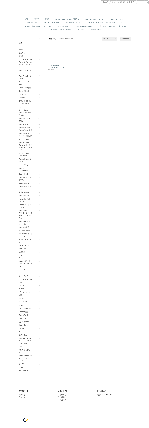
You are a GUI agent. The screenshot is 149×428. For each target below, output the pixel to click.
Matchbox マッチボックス (25, 241)
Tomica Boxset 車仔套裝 (25, 160)
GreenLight (23, 302)
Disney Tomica (24, 139)
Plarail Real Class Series (51, 22)
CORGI (21, 367)
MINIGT (21, 305)
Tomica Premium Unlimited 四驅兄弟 (67, 19)
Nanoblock (22, 249)
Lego (20, 107)
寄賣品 (21, 56)
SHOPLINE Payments (77, 424)
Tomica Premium (96, 30)
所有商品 (36, 19)
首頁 (26, 19)
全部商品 (52, 39)
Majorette (22, 288)
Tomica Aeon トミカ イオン (25, 222)
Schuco (21, 298)
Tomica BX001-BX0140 (24, 120)
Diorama (22, 269)
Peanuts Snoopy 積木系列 (25, 178)
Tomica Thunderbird (23, 169)
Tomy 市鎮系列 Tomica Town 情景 (60, 30)
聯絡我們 (101, 391)
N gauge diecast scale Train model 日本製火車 (25, 341)
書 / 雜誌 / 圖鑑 (24, 230)
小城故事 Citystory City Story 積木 (86, 26)
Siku (20, 273)
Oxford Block (23, 174)
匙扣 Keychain (24, 322)
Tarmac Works (24, 245)
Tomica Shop (23, 165)
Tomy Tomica (81, 30)
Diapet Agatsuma (25, 308)
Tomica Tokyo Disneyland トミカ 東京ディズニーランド (25, 146)
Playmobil (22, 94)
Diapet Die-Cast (24, 276)
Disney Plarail (24, 91)
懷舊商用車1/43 (24, 192)
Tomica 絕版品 (24, 227)
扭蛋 (20, 295)
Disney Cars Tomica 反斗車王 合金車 (114, 26)
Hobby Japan (23, 325)
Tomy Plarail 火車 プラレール (93, 19)
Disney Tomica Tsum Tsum (24, 154)
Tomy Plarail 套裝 (31, 22)
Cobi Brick (22, 318)
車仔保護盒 (23, 335)
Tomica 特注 (23, 312)
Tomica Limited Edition (24, 200)
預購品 (47, 19)
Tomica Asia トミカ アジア (117, 19)
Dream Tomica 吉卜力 (25, 188)
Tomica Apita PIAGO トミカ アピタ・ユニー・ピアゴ (26, 214)
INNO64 (22, 328)
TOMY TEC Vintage (63, 26)
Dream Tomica (24, 183)
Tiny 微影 (22, 98)
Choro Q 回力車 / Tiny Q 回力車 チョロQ (38, 26)
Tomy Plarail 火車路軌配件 (73, 22)
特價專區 (22, 252)
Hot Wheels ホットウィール (26, 235)
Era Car (21, 285)
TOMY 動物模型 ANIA (24, 351)
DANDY (21, 364)
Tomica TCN (23, 315)
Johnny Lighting (24, 292)
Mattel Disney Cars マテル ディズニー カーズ (26, 358)
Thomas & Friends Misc (25, 281)
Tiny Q (21, 347)
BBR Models (23, 371)
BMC (20, 332)
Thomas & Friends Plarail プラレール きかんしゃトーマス (106, 22)
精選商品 (22, 53)
